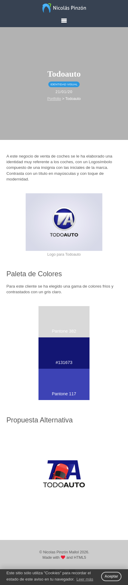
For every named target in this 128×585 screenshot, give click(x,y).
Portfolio (54, 99)
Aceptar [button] (111, 576)
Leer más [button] (84, 579)
